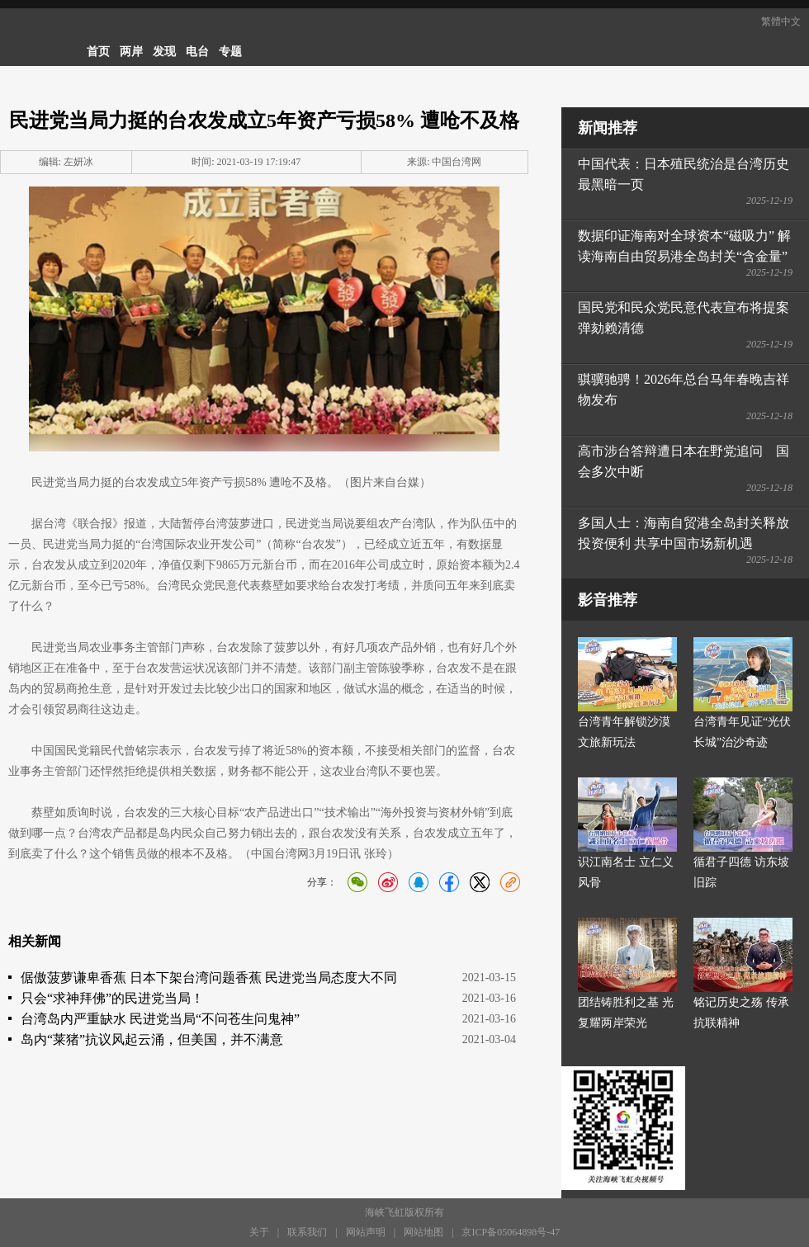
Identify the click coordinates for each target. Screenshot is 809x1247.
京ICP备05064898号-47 (510, 1232)
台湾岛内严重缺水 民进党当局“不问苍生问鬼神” (160, 1019)
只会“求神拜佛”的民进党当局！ (112, 998)
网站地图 (423, 1232)
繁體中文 (781, 21)
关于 (259, 1232)
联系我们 (307, 1232)
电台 (197, 51)
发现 (164, 51)
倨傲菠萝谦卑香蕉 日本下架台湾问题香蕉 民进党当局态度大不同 (209, 978)
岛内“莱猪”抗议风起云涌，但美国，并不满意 (152, 1039)
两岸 (131, 51)
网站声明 (366, 1232)
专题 (230, 51)
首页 (98, 51)
